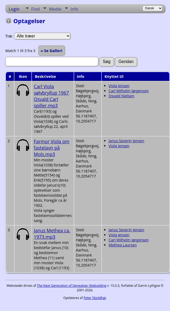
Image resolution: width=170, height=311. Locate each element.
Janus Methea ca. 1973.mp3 (52, 233)
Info (74, 9)
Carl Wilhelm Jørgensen (129, 90)
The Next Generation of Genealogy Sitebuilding (72, 285)
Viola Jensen (119, 85)
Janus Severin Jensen (126, 140)
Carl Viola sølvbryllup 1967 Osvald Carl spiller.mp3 (51, 96)
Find (35, 9)
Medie (55, 9)
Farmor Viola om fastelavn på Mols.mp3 (51, 147)
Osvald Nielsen (121, 95)
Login (14, 9)
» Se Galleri (51, 50)
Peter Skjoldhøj (94, 298)
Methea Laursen (123, 244)
